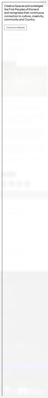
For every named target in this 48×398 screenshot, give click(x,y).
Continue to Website (15, 27)
